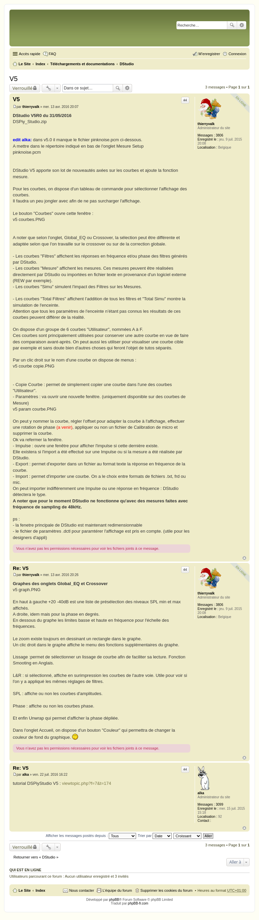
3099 (219, 804)
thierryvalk (206, 124)
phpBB (114, 900)
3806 (219, 135)
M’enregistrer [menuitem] (209, 54)
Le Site (25, 890)
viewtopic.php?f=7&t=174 (86, 783)
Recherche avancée (241, 25)
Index (40, 890)
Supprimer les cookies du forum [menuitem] (166, 890)
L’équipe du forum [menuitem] (117, 890)
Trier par (155, 836)
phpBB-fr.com (138, 903)
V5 (13, 78)
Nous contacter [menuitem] (81, 890)
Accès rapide (29, 54)
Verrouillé (22, 88)
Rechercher (232, 25)
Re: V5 (21, 568)
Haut (244, 558)
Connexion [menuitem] (237, 54)
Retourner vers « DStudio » (35, 857)
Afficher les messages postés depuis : (91, 836)
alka (201, 793)
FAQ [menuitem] (52, 54)
